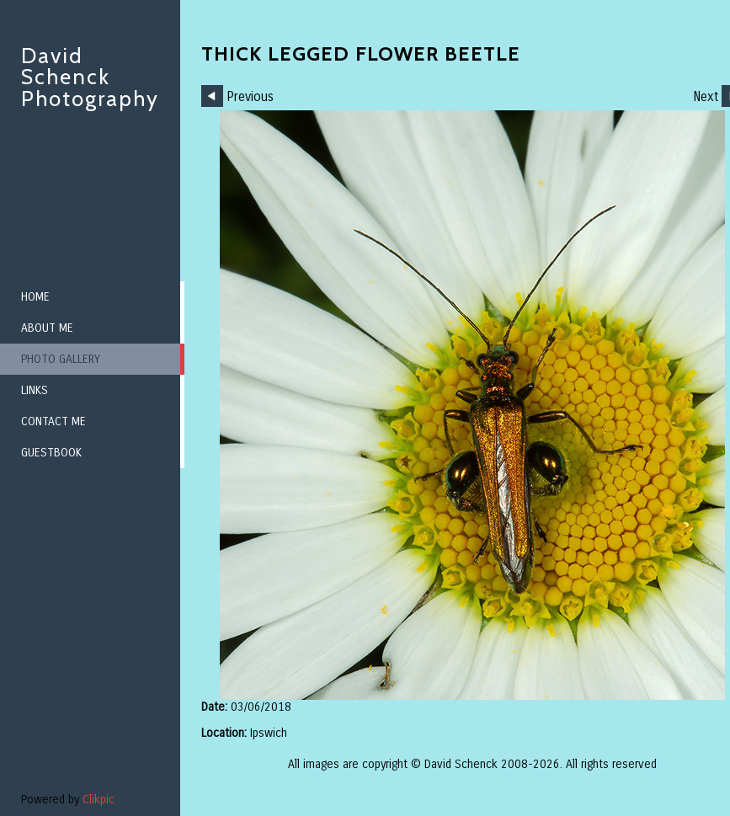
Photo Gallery (60, 359)
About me (47, 328)
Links (34, 390)
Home (35, 297)
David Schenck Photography (90, 77)
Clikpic (99, 799)
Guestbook (51, 452)
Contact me (53, 421)
